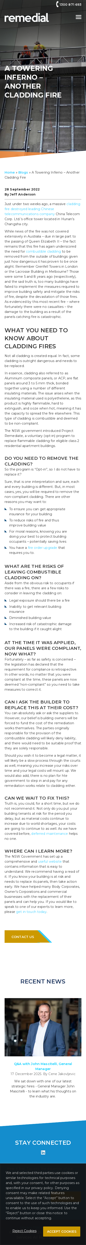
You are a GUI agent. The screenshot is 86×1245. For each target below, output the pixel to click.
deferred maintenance (49, 834)
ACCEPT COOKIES (61, 1231)
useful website (50, 861)
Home (10, 172)
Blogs (23, 172)
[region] (43, 1204)
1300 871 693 (70, 5)
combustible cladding (43, 251)
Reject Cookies (24, 1231)
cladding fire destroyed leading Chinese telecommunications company (42, 209)
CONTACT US (24, 936)
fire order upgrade (42, 548)
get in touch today (31, 912)
